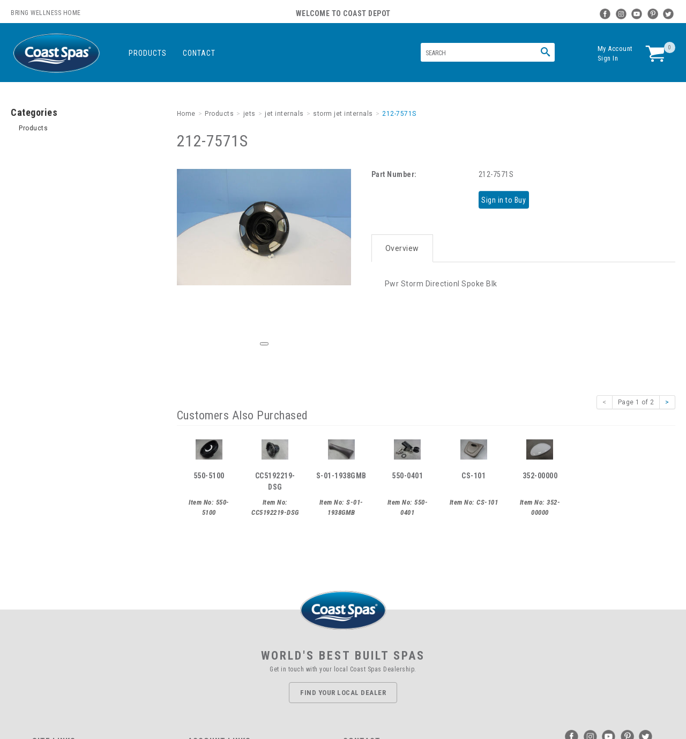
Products (148, 53)
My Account (615, 49)
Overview (402, 242)
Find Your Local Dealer (343, 693)
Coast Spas (56, 53)
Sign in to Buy (507, 199)
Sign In (608, 58)
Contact (199, 53)
